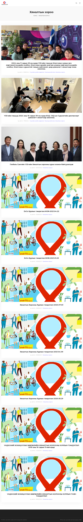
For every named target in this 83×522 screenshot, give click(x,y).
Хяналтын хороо (60, 72)
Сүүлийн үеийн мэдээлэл (37, 72)
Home (35, 15)
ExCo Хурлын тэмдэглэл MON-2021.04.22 (41, 211)
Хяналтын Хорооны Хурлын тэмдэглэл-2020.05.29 (41, 399)
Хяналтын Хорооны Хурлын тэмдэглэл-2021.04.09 (41, 352)
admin (20, 72)
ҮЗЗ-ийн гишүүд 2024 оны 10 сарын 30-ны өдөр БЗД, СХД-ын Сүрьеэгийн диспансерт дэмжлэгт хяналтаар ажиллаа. (41, 117)
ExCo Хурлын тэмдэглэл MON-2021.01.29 (41, 258)
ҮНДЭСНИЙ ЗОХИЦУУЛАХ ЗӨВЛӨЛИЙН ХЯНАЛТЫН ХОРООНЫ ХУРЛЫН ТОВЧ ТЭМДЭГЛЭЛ (41, 495)
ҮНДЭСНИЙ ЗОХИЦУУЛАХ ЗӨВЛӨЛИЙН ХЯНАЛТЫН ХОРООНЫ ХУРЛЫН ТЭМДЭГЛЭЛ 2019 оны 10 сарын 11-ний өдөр (41, 446)
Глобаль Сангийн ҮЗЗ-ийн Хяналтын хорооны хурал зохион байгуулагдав (41, 164)
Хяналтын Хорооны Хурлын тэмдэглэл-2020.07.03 (41, 305)
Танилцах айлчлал (50, 72)
